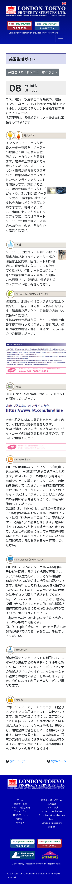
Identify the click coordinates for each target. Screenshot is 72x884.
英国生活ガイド (20, 815)
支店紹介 (20, 819)
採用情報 (51, 803)
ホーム (20, 799)
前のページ (17, 761)
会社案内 (20, 822)
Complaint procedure (52, 822)
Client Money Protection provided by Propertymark (33, 32)
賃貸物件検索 (20, 803)
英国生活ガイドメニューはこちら (31, 72)
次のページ (58, 761)
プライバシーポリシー (51, 811)
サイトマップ (51, 807)
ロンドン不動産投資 (20, 807)
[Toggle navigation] (60, 38)
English (51, 826)
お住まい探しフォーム (51, 799)
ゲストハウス (20, 811)
